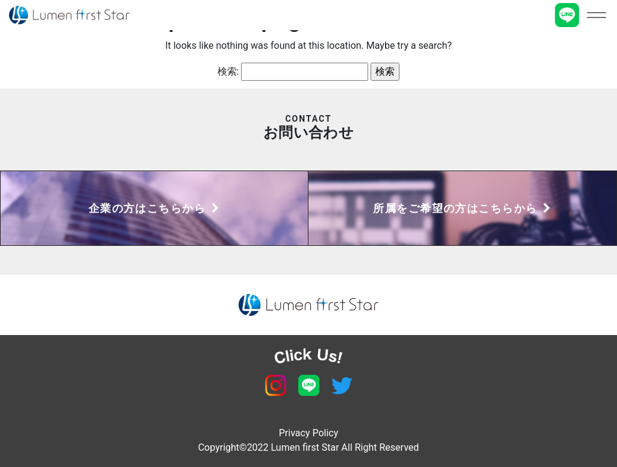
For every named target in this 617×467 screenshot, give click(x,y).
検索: (228, 71)
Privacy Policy (309, 433)
